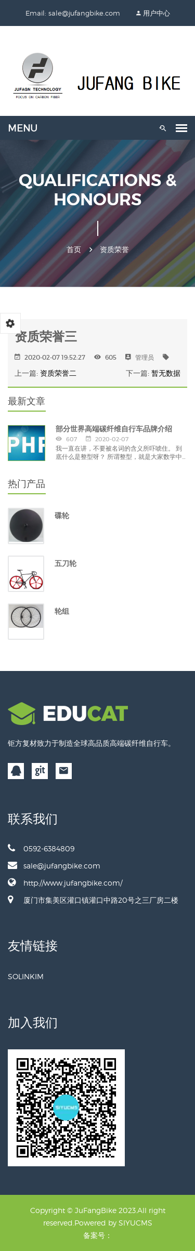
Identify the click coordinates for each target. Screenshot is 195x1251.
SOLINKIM (26, 976)
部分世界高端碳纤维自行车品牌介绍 (114, 429)
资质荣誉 (114, 249)
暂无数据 (165, 373)
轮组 (62, 611)
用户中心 (156, 13)
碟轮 (62, 515)
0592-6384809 (41, 848)
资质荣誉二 (58, 373)
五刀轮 (65, 563)
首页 (74, 249)
